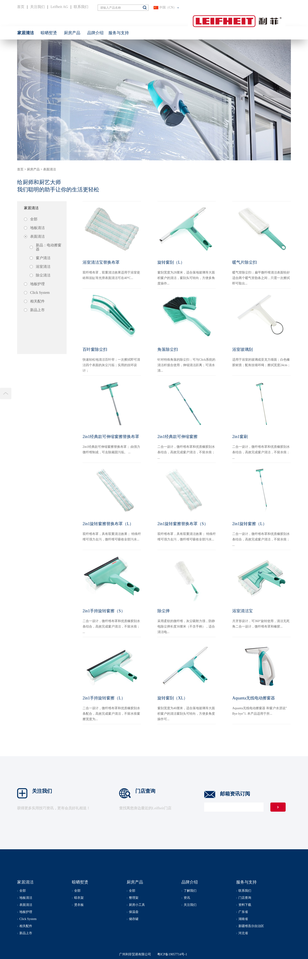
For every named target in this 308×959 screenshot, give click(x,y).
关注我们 (37, 7)
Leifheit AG (59, 7)
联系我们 (81, 7)
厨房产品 (33, 169)
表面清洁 (49, 169)
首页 (20, 7)
